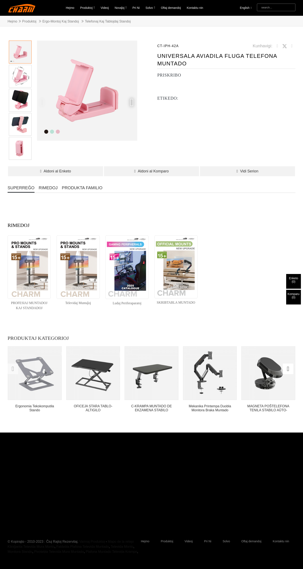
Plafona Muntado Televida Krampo (111, 551)
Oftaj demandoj (171, 7)
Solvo (150, 7)
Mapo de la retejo (121, 541)
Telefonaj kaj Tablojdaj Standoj (108, 21)
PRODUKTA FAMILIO (82, 187)
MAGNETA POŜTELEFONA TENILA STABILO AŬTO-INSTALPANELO (268, 408)
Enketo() (293, 280)
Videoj (105, 7)
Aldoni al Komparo (151, 171)
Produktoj (87, 7)
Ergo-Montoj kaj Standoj (60, 21)
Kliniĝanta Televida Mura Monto (31, 546)
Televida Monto (122, 546)
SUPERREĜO (21, 187)
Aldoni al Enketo (55, 171)
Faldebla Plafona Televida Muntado (82, 546)
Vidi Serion (247, 171)
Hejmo (70, 7)
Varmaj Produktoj (92, 541)
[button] (132, 102)
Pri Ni (136, 7)
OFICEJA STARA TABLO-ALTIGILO (93, 408)
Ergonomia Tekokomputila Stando (34, 408)
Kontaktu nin (195, 7)
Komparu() (294, 295)
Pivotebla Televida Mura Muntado (59, 551)
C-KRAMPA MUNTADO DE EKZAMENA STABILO (151, 408)
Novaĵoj (121, 7)
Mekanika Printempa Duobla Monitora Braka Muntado (210, 408)
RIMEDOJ (48, 187)
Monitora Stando (20, 551)
